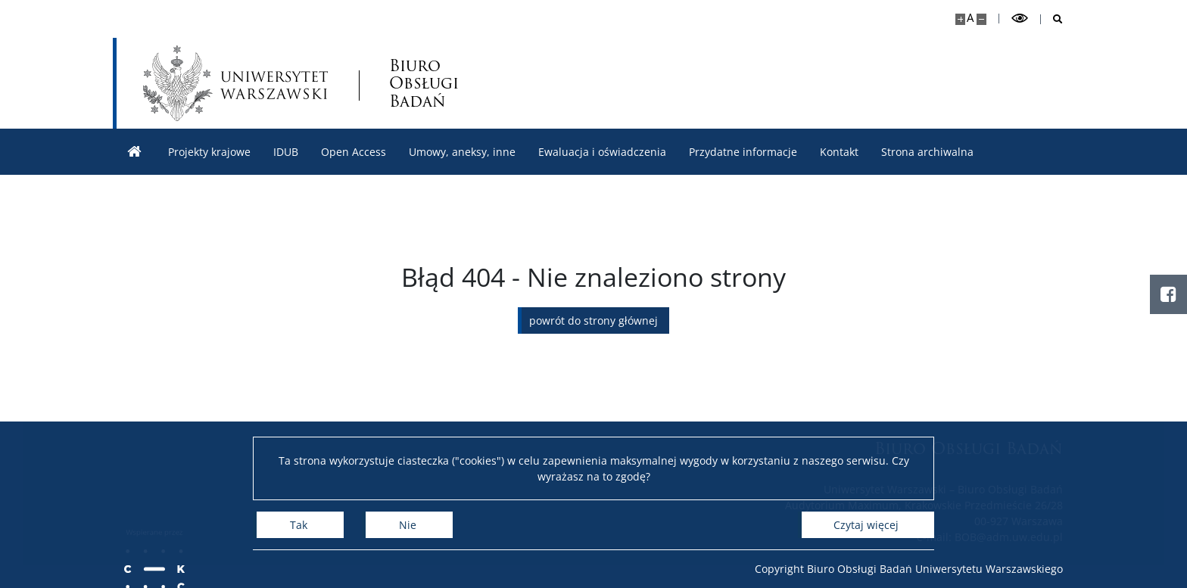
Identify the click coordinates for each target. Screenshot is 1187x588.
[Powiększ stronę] (960, 19)
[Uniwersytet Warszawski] (235, 83)
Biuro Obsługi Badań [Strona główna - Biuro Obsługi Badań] (424, 83)
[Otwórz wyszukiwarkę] (1052, 19)
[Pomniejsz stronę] (981, 19)
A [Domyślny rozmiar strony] (970, 17)
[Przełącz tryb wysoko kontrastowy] (1019, 18)
